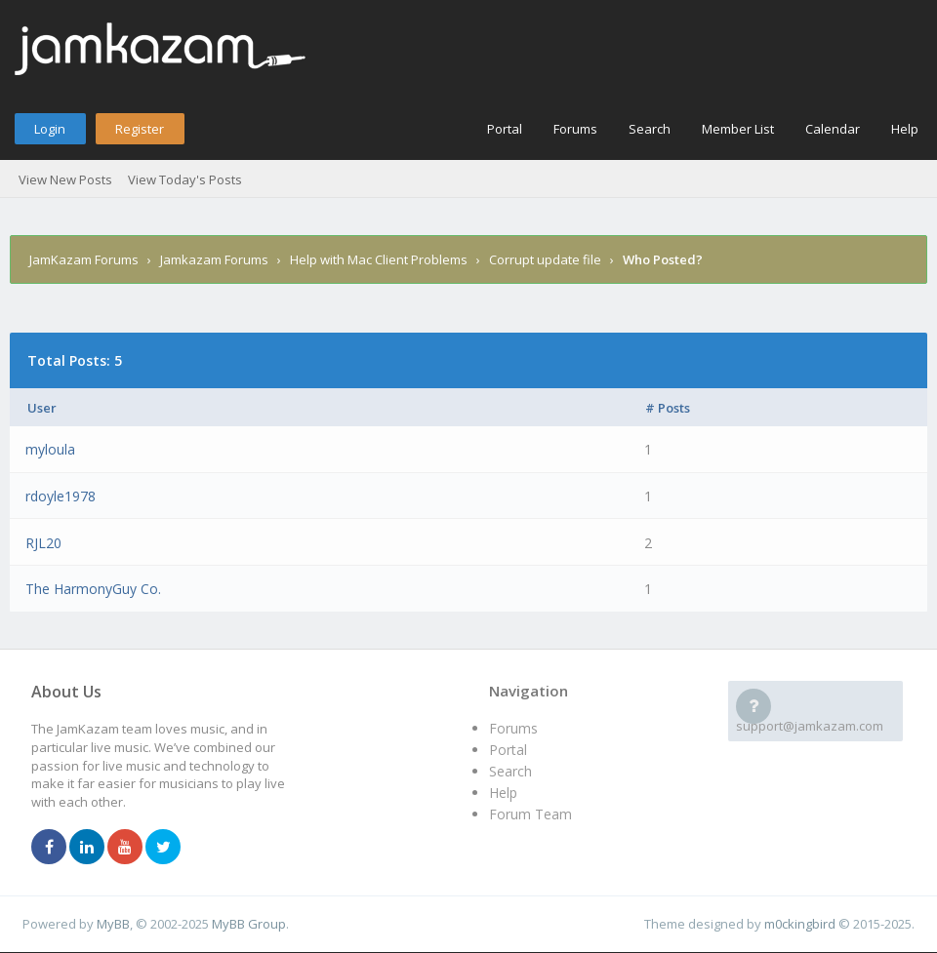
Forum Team (530, 814)
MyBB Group (249, 924)
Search (650, 129)
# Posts (667, 408)
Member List (738, 129)
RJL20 (43, 543)
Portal (504, 129)
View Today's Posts (185, 179)
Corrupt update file (545, 259)
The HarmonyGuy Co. (93, 588)
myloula (50, 449)
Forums (575, 129)
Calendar (832, 129)
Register (139, 129)
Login (49, 129)
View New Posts (65, 179)
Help (904, 129)
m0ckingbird (799, 924)
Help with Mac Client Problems (379, 259)
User (42, 408)
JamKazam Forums (84, 259)
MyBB (113, 924)
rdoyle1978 (60, 496)
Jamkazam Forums (214, 259)
